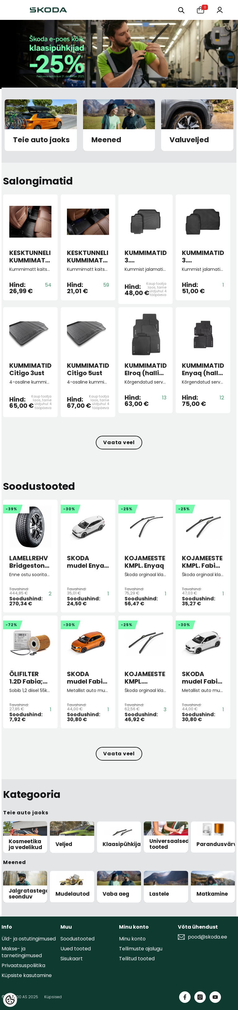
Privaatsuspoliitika (23, 965)
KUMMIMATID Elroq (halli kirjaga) (146, 369)
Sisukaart (71, 958)
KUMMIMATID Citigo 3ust (30, 369)
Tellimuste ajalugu (140, 948)
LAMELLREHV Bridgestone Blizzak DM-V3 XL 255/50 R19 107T (29, 561)
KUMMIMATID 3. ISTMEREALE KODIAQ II (203, 256)
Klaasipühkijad (123, 844)
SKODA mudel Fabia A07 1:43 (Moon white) (202, 677)
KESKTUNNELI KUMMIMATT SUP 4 (87, 256)
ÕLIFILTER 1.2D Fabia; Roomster (26, 677)
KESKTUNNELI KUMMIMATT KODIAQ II (30, 256)
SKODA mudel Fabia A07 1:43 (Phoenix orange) (87, 677)
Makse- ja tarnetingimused (22, 952)
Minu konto (132, 938)
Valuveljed (189, 140)
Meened (106, 140)
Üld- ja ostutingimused (29, 938)
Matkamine (212, 894)
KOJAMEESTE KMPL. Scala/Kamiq (146, 677)
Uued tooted (75, 948)
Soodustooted (77, 938)
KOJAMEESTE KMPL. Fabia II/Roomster (202, 561)
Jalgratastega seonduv (29, 893)
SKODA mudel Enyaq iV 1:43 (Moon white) (88, 561)
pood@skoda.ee (207, 937)
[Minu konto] (219, 9)
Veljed (63, 844)
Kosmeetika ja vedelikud (25, 844)
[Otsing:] (181, 9)
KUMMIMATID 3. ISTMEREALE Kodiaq (146, 256)
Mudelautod (72, 894)
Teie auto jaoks (41, 140)
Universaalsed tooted (169, 844)
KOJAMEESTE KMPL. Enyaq (145, 561)
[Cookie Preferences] (10, 1000)
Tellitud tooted (137, 958)
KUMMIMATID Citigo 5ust (88, 369)
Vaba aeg (116, 894)
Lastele (159, 894)
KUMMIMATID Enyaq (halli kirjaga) (203, 369)
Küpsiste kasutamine (27, 975)
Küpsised (53, 996)
